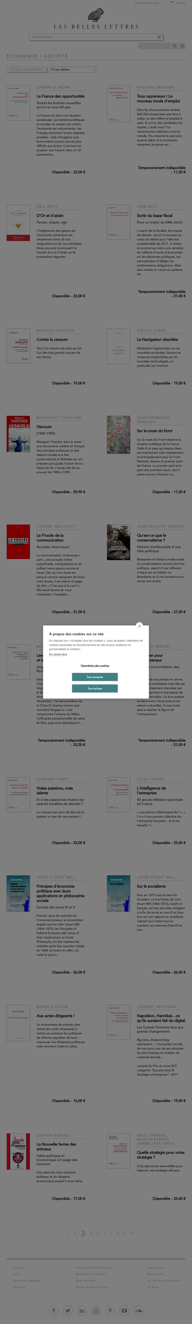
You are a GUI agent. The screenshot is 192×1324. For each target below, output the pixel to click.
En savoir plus (58, 654)
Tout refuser (95, 688)
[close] (139, 626)
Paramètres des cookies (95, 665)
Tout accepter (95, 676)
